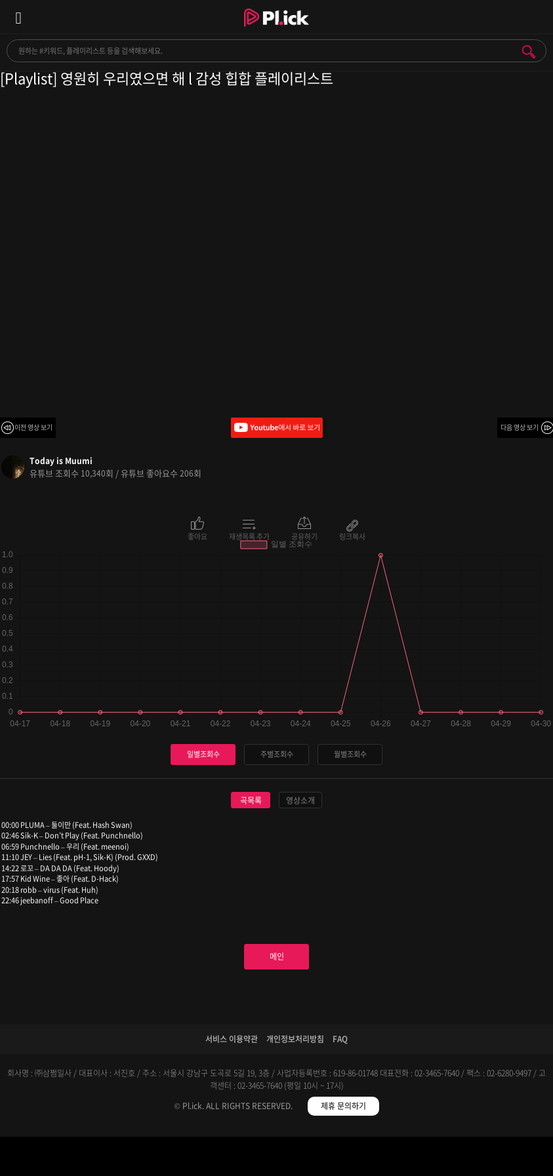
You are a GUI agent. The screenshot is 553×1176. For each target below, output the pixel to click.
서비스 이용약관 (231, 1039)
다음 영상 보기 (520, 427)
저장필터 (345, 1158)
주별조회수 (276, 754)
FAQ (340, 1039)
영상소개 (300, 800)
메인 (277, 956)
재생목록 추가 (249, 535)
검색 (529, 52)
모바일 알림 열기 (536, 17)
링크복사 (352, 535)
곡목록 (251, 800)
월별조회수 (350, 754)
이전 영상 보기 (33, 427)
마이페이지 (484, 1158)
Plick (276, 29)
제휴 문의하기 (343, 1106)
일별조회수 (203, 754)
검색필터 (208, 1158)
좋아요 (197, 535)
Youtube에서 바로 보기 (277, 428)
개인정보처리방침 (295, 1039)
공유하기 (304, 535)
